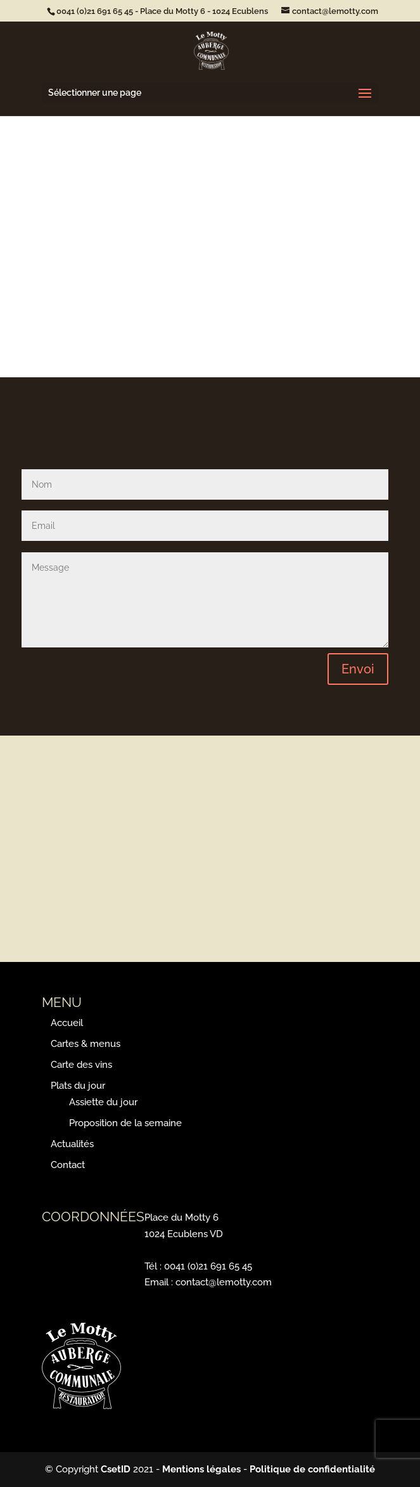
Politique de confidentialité (312, 1469)
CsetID (115, 1469)
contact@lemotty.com (223, 1282)
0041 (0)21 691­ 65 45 (94, 11)
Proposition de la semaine (125, 1123)
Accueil (67, 1023)
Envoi (357, 669)
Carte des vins (81, 1064)
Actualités (72, 1144)
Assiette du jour (103, 1102)
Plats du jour (78, 1085)
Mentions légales (201, 1469)
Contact (68, 1165)
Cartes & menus (85, 1043)
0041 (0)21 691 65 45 (208, 1266)
